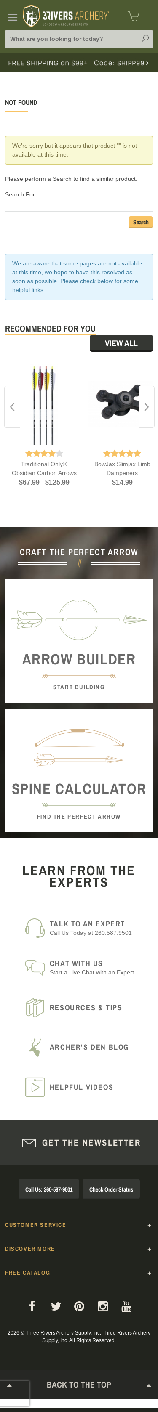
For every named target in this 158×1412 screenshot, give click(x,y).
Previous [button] (12, 407)
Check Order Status (111, 1189)
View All (121, 343)
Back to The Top (79, 1386)
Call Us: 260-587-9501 (48, 1189)
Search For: (21, 194)
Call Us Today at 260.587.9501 (96, 928)
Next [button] (147, 407)
